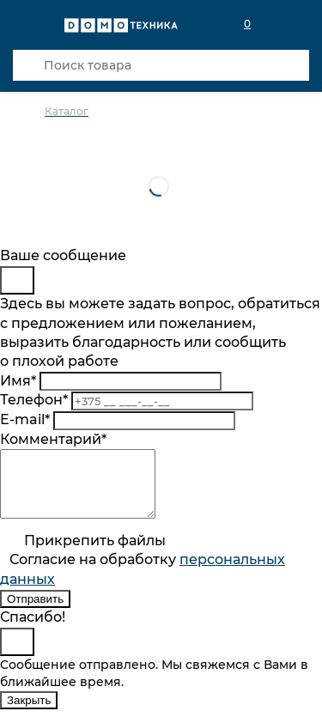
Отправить (35, 611)
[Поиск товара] (161, 65)
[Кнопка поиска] (28, 65)
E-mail (25, 419)
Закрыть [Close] (29, 713)
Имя (18, 381)
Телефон (34, 400)
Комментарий (53, 439)
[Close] (17, 280)
